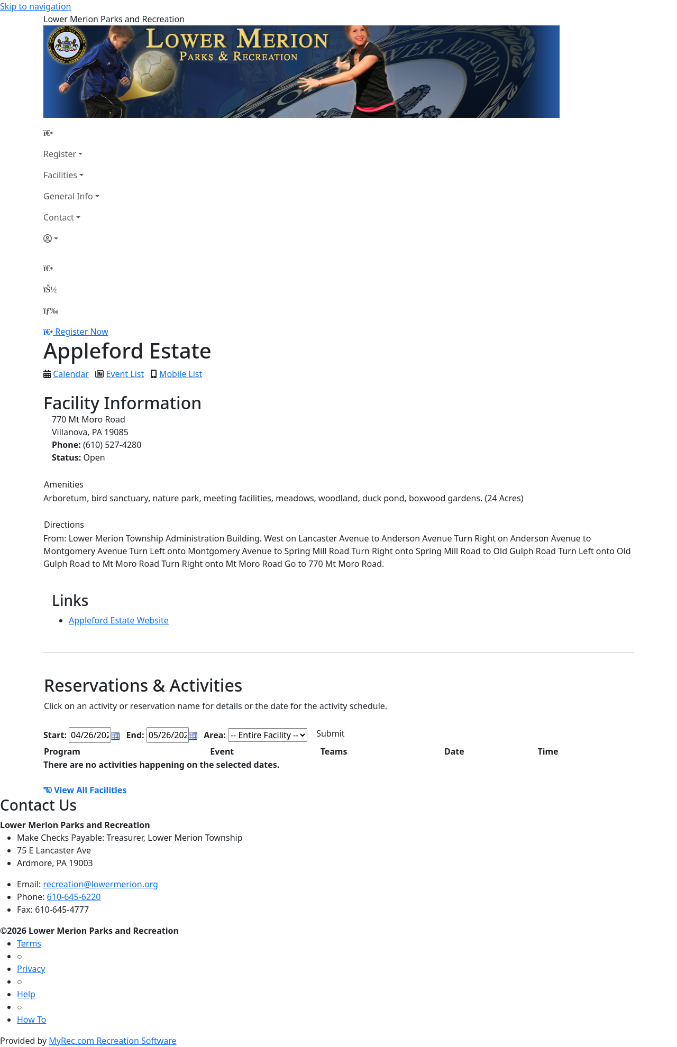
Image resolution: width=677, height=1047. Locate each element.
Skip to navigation (35, 6)
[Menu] (50, 310)
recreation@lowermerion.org (100, 884)
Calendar (71, 374)
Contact (58, 217)
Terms (29, 943)
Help (26, 994)
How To (31, 1019)
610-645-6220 (74, 897)
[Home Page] (71, 132)
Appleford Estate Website (119, 620)
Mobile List (180, 374)
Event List (125, 374)
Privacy (31, 969)
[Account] (71, 238)
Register (59, 154)
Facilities (60, 175)
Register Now (81, 331)
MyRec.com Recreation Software (112, 1040)
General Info (68, 196)
